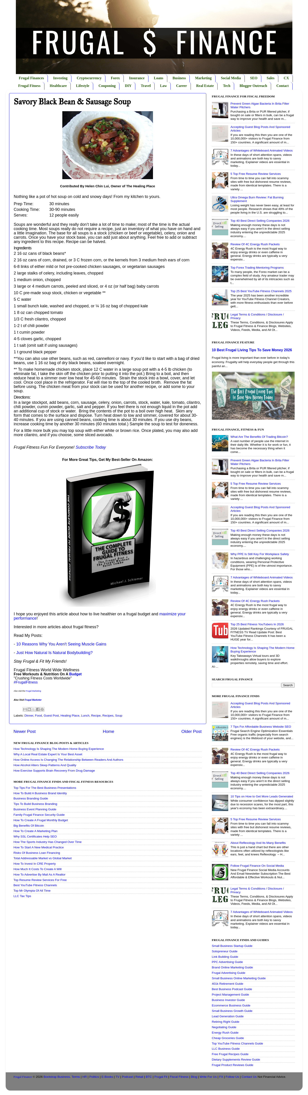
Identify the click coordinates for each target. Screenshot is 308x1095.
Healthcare (58, 86)
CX (286, 78)
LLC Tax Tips (22, 896)
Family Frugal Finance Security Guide (39, 814)
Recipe (96, 715)
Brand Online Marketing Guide (232, 967)
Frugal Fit (160, 1076)
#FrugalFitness (26, 682)
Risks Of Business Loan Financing (37, 852)
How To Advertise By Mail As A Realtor (39, 874)
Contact (282, 86)
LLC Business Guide (226, 1048)
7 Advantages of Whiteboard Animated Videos (261, 150)
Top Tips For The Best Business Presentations (45, 787)
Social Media (231, 78)
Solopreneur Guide (225, 951)
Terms (76, 1076)
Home (108, 731)
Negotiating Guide (224, 1027)
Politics (94, 1076)
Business (179, 78)
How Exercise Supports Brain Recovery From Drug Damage (54, 770)
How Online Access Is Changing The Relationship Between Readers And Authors (69, 759)
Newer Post (25, 731)
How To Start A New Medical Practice (39, 847)
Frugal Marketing (33, 691)
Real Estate (205, 86)
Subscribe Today (91, 447)
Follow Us (232, 1076)
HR (84, 1076)
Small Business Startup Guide (232, 946)
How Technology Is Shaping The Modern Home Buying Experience (59, 749)
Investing (60, 78)
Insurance (137, 78)
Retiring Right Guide (226, 1021)
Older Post (191, 731)
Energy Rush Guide (225, 1032)
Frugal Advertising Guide (228, 973)
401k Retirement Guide (227, 983)
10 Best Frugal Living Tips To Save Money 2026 (252, 350)
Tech (226, 86)
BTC (149, 1076)
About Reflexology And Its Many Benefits (258, 843)
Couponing (107, 86)
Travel (146, 86)
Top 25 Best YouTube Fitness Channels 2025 (261, 291)
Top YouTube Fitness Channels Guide (237, 1043)
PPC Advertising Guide (227, 962)
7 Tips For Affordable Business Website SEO (260, 726)
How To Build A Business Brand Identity (40, 793)
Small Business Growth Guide (232, 1011)
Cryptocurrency (89, 78)
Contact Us (249, 1076)
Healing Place (70, 715)
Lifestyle (82, 86)
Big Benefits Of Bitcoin (29, 825)
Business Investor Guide (228, 1000)
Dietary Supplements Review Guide (236, 1059)
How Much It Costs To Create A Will (38, 869)
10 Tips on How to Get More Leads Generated (261, 796)
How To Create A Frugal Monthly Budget (41, 820)
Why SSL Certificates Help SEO (35, 836)
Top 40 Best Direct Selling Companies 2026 (259, 220)
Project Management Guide (230, 994)
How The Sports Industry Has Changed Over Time (48, 842)
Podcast (127, 1076)
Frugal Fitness (29, 86)
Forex (115, 78)
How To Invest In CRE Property (35, 863)
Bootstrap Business (57, 1076)
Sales (270, 78)
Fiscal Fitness (179, 1076)
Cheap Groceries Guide (228, 1038)
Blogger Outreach (253, 86)
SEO (253, 78)
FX (221, 1076)
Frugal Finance (23, 1076)
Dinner (28, 715)
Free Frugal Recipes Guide (230, 1054)
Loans (158, 78)
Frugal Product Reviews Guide (232, 1065)
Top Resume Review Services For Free (40, 880)
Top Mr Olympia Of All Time (32, 890)
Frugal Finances (31, 78)
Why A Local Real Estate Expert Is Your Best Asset (48, 754)
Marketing (203, 78)
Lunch (85, 715)
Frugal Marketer (32, 700)
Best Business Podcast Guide (232, 989)
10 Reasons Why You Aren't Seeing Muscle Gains (61, 644)
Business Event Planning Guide (35, 809)
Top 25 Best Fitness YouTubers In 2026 (257, 624)
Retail (139, 1076)
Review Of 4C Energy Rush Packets (255, 244)
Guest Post (51, 715)
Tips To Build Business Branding (35, 804)
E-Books (107, 1076)
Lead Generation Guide (228, 1016)
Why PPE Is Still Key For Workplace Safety (259, 554)
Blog (194, 1076)
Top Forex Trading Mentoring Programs (257, 267)
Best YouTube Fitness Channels (35, 885)
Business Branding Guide (31, 798)
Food (38, 715)
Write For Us (208, 1076)
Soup (118, 715)
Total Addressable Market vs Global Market (43, 858)
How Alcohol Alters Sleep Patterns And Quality (45, 765)
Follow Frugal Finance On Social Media (257, 865)
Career (181, 86)
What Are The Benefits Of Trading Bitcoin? (259, 436)
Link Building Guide (225, 956)
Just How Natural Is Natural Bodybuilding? (54, 652)
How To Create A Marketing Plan (36, 831)
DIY (128, 86)
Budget (75, 674)
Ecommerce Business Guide (231, 1005)
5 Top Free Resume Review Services (255, 174)
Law (163, 86)
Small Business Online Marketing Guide (239, 978)
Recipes (108, 715)
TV (117, 1076)
